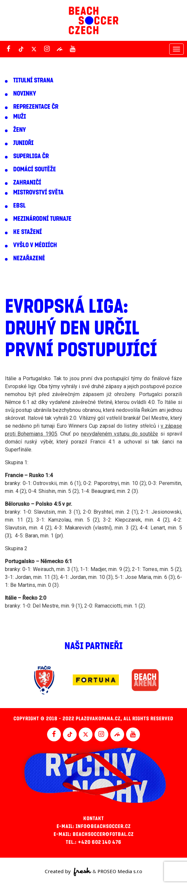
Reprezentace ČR (35, 106)
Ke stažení (27, 232)
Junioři (23, 143)
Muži (19, 116)
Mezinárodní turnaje (42, 218)
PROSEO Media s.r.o (119, 871)
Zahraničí (27, 182)
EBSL (19, 205)
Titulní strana (33, 80)
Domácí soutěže (34, 169)
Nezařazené (29, 258)
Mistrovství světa (38, 192)
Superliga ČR (31, 156)
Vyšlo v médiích (35, 245)
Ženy (19, 130)
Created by (68, 872)
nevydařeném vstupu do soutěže (119, 434)
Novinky (24, 93)
